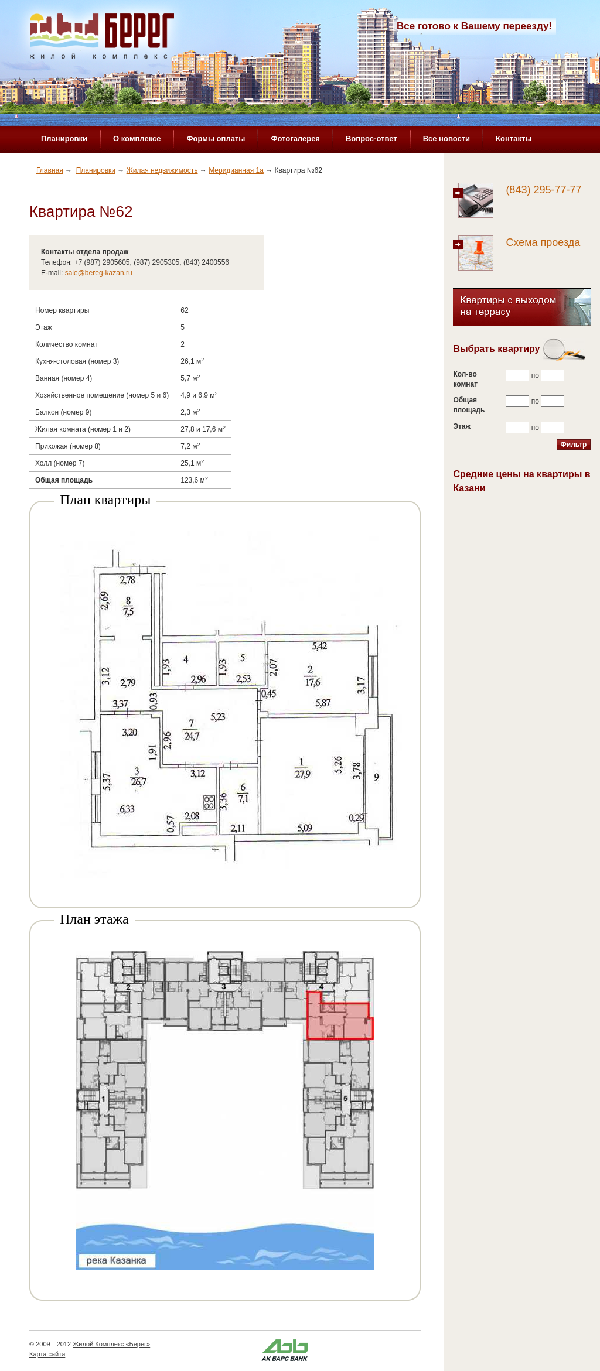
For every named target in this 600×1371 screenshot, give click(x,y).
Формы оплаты (215, 138)
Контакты (513, 138)
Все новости (446, 138)
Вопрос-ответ (371, 138)
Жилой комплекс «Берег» (103, 39)
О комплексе (137, 138)
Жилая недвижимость (162, 170)
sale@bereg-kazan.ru (98, 273)
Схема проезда (543, 242)
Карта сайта (47, 1354)
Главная (49, 170)
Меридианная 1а (236, 170)
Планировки (64, 138)
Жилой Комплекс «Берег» (111, 1344)
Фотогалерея (295, 138)
